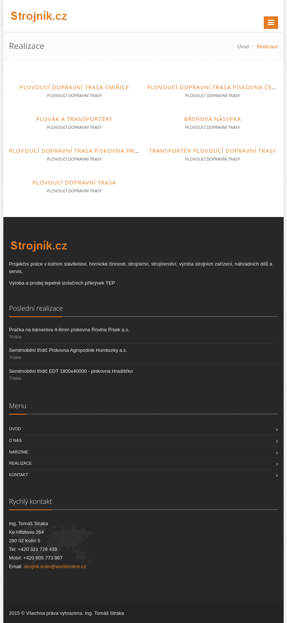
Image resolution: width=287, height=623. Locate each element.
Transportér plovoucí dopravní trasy (212, 150)
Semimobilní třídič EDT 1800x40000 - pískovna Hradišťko (71, 371)
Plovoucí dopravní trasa (74, 182)
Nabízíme (18, 452)
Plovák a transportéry (74, 119)
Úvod (243, 46)
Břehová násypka (212, 119)
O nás (15, 440)
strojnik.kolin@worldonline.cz (55, 566)
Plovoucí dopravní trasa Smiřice (74, 87)
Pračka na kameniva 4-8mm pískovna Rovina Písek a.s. (69, 329)
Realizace (20, 463)
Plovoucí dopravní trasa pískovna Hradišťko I (86, 150)
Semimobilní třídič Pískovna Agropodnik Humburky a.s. (68, 350)
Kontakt (18, 474)
